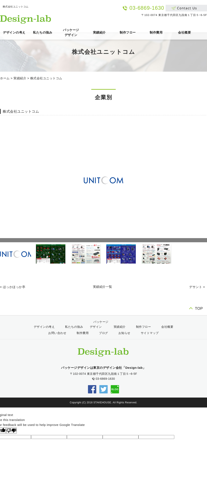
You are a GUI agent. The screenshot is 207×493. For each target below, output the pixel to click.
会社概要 (184, 32)
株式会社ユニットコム (46, 78)
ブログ (103, 333)
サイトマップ (150, 333)
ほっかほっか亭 (14, 287)
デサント (195, 287)
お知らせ (124, 333)
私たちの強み (42, 32)
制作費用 (156, 32)
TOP (199, 308)
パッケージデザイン (71, 32)
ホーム (5, 78)
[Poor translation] (11, 430)
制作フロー (128, 32)
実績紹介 (99, 32)
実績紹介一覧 (102, 286)
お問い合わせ (57, 333)
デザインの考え (14, 32)
